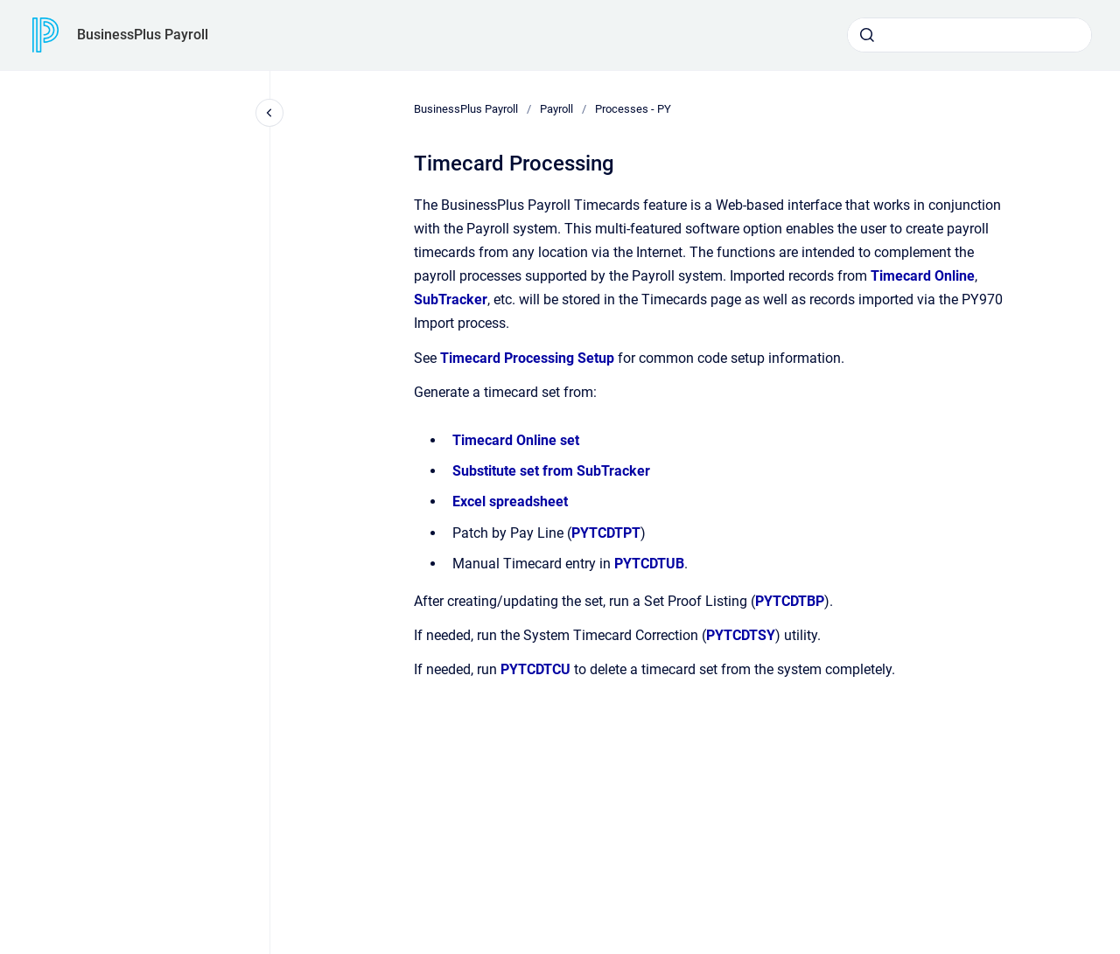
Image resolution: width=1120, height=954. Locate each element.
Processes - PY (633, 108)
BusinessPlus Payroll (142, 34)
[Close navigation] (270, 113)
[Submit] (867, 35)
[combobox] (969, 35)
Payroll (556, 108)
